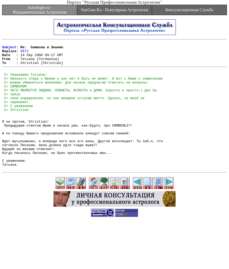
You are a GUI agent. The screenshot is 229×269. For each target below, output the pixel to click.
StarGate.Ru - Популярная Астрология (114, 10)
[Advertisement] (114, 257)
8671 (24, 53)
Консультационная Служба (189, 10)
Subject (9, 48)
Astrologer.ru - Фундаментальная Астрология (40, 9)
